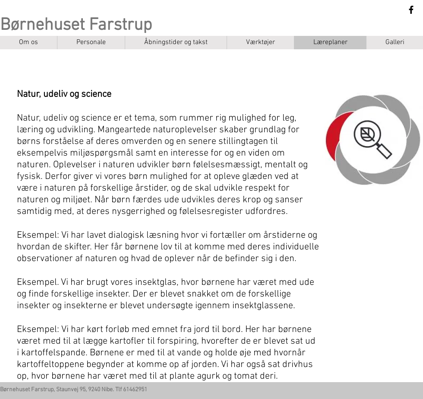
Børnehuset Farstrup (76, 25)
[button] (260, 42)
